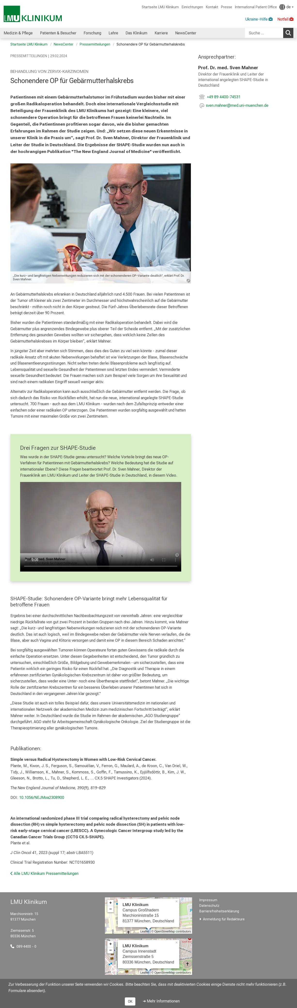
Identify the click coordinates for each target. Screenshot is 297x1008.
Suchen (289, 33)
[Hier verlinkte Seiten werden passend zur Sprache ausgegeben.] (286, 7)
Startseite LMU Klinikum (160, 7)
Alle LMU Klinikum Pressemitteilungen (44, 873)
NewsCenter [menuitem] (185, 33)
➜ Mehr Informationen (161, 1001)
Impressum (208, 900)
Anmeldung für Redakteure (224, 919)
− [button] (110, 909)
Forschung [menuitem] (92, 33)
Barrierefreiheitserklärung (219, 911)
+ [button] (110, 903)
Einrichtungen (192, 7)
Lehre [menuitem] (113, 33)
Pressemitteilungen (95, 44)
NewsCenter (63, 44)
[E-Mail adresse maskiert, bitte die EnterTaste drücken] (237, 106)
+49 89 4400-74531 (223, 97)
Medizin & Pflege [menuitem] (18, 33)
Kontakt (212, 7)
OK (130, 1001)
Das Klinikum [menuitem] (136, 33)
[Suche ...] (264, 33)
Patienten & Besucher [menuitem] (58, 33)
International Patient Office (256, 7)
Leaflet (144, 931)
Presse (226, 7)
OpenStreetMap (164, 931)
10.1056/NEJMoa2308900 (41, 797)
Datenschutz (209, 906)
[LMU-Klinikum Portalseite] (33, 14)
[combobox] (269, 33)
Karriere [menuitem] (161, 33)
